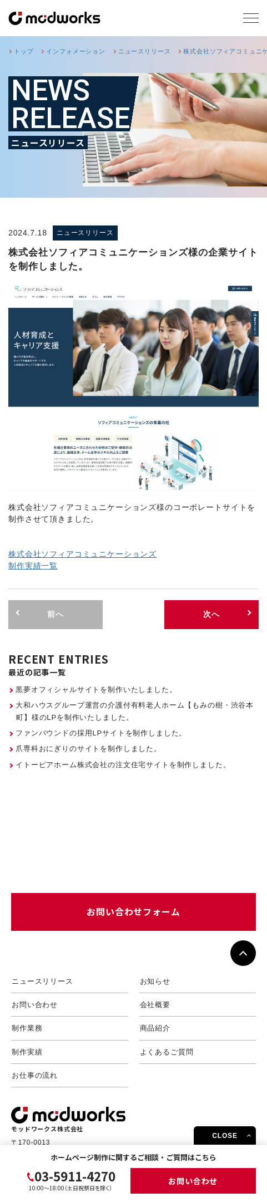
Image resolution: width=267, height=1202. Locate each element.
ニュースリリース (42, 981)
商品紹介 (155, 1028)
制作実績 (27, 1052)
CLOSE (225, 1136)
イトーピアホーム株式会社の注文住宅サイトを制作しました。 (123, 765)
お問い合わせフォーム (133, 911)
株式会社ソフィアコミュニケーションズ (82, 554)
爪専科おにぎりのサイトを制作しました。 (89, 748)
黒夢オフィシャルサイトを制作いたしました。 (96, 689)
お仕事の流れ (35, 1075)
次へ (211, 614)
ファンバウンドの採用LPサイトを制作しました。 (101, 733)
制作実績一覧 (33, 565)
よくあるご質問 (167, 1052)
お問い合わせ (193, 1180)
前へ (55, 614)
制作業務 (27, 1028)
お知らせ (155, 981)
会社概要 (155, 1004)
